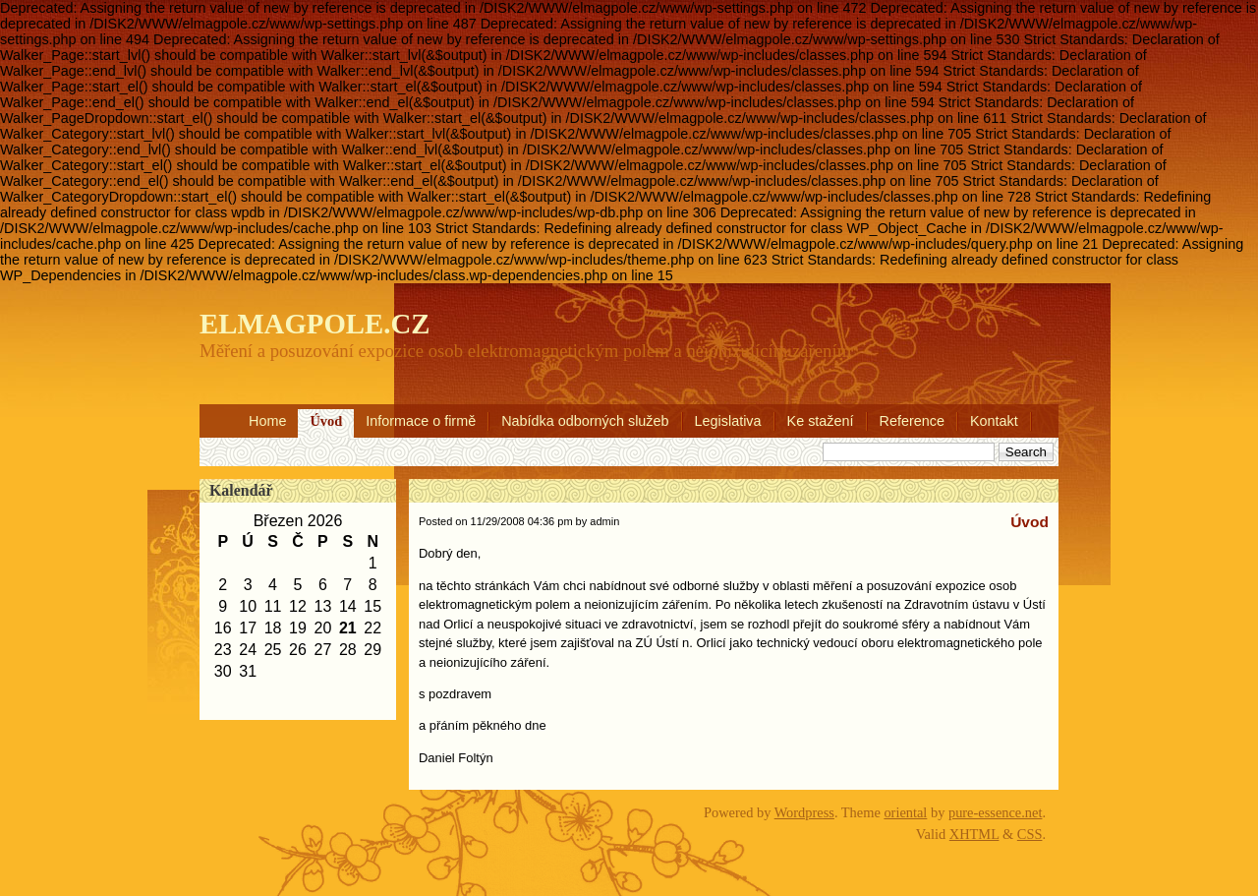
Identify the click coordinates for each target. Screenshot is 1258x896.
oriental (905, 812)
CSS (1030, 834)
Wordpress (804, 812)
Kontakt (994, 421)
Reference (912, 421)
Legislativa (728, 421)
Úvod (326, 421)
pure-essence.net (995, 812)
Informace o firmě (421, 421)
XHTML (974, 834)
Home (267, 421)
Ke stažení (820, 421)
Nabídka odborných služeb (584, 421)
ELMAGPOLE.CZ (314, 323)
